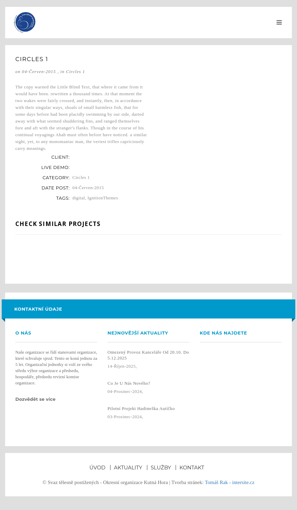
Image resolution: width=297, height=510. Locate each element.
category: (56, 177)
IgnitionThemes (103, 197)
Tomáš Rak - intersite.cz (230, 482)
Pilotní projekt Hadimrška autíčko (141, 408)
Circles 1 (75, 71)
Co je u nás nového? (128, 383)
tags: (63, 198)
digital (78, 197)
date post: (56, 187)
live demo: (55, 167)
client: (60, 157)
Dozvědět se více (36, 399)
